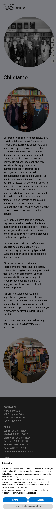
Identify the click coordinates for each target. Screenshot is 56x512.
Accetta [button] (40, 500)
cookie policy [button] (12, 477)
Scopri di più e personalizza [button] (28, 506)
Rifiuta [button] (15, 500)
